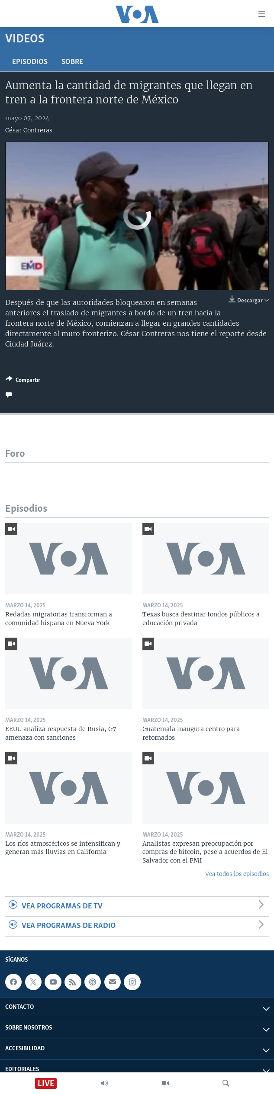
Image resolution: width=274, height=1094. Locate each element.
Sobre (72, 62)
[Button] (23, 381)
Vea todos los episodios (237, 874)
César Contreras (28, 130)
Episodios (30, 62)
